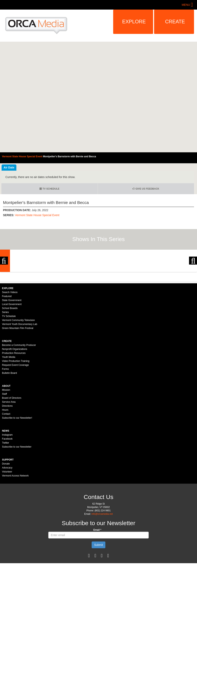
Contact (6, 469)
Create (175, 21)
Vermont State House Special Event (37, 215)
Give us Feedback (146, 188)
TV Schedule (49, 188)
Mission (6, 445)
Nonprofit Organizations (14, 404)
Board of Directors (11, 453)
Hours (5, 465)
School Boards (10, 363)
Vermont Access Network (15, 531)
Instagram (7, 490)
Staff (4, 449)
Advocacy (7, 523)
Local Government (12, 359)
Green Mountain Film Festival (17, 383)
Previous (4, 288)
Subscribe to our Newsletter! (17, 473)
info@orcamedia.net (102, 569)
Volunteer (7, 527)
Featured (7, 351)
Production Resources (14, 408)
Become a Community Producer (19, 400)
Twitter (5, 498)
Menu (186, 4)
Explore (134, 21)
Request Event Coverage (15, 420)
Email (97, 585)
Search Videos (10, 347)
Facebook (7, 494)
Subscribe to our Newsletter (16, 502)
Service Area (9, 457)
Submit (98, 600)
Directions (7, 461)
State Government (11, 355)
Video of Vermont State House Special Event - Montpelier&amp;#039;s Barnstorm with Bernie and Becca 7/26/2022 (98, 97)
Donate (6, 519)
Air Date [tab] (9, 167)
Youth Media (8, 412)
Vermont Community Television (18, 375)
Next (193, 288)
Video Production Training (15, 416)
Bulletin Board (9, 428)
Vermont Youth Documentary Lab (19, 379)
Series (5, 367)
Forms (5, 424)
